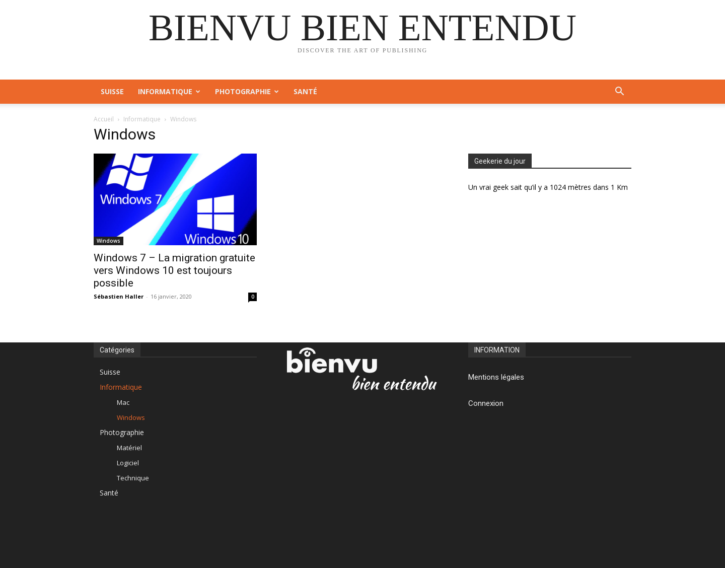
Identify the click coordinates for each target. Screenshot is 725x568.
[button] (619, 92)
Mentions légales (496, 377)
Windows (108, 240)
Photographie (247, 91)
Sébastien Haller (118, 296)
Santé (305, 91)
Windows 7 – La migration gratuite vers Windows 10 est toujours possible (174, 270)
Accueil (104, 119)
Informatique (169, 91)
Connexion (485, 403)
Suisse (112, 91)
